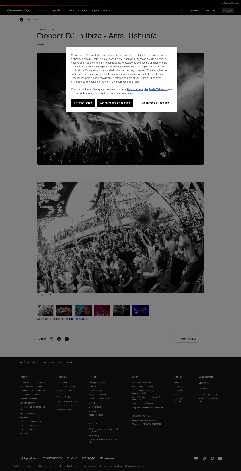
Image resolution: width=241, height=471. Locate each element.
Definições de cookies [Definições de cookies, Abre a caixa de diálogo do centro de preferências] (155, 102)
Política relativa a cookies (94, 93)
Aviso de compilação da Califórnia (147, 89)
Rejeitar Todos (83, 102)
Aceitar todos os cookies (115, 102)
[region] (121, 79)
